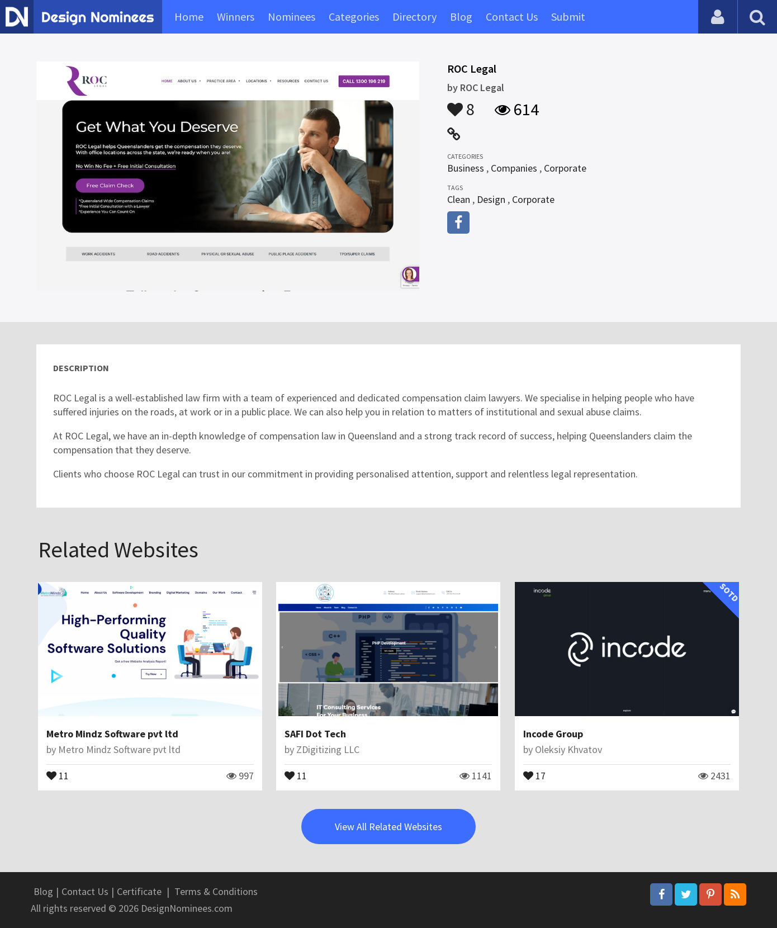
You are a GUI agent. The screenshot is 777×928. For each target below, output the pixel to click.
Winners (235, 16)
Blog (461, 16)
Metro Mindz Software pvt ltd (112, 733)
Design (491, 199)
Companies (514, 168)
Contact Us (512, 16)
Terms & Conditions (216, 891)
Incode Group (553, 733)
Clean (458, 199)
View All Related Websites (388, 826)
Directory (414, 16)
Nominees (291, 16)
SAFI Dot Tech (315, 733)
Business (465, 168)
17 (534, 774)
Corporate (565, 168)
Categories (354, 16)
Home (188, 16)
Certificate (139, 891)
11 (57, 774)
